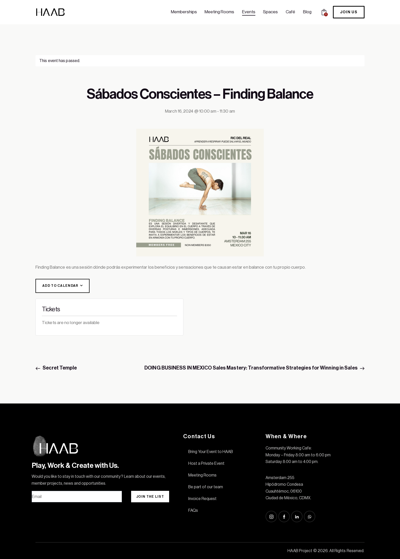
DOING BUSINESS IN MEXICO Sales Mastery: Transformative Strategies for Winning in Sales (251, 368)
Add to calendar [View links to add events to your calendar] (60, 285)
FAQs (193, 510)
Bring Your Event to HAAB (210, 452)
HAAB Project (300, 551)
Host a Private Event (206, 463)
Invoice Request (202, 499)
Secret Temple (59, 368)
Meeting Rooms (202, 475)
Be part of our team (205, 487)
